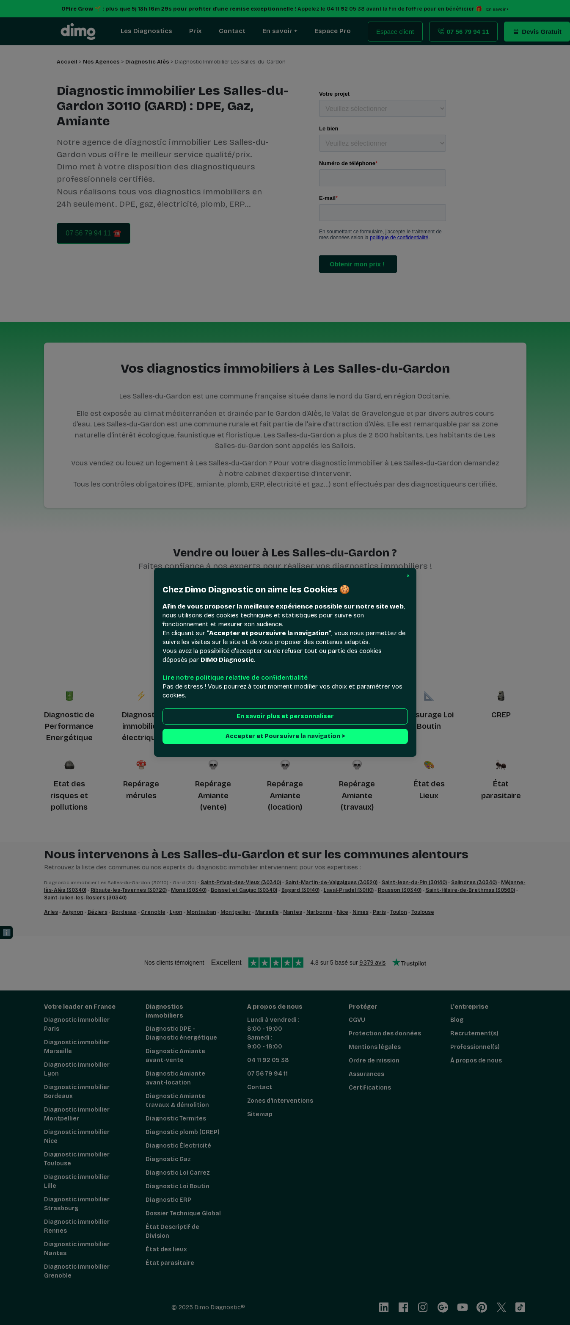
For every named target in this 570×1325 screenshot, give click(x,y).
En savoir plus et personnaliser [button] (285, 716)
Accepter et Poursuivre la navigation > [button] (285, 736)
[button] (408, 576)
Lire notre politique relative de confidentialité (235, 678)
